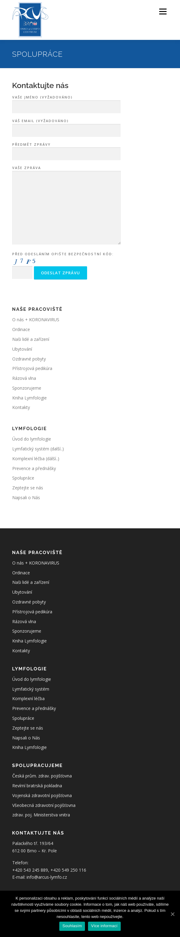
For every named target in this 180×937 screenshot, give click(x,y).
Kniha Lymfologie (29, 398)
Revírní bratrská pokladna (37, 786)
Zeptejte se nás (27, 488)
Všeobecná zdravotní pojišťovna (43, 805)
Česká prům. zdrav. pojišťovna (42, 776)
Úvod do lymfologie (31, 439)
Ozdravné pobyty (29, 359)
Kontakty (21, 407)
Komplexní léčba (28, 698)
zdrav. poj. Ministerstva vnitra (41, 815)
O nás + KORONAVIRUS (35, 319)
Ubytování (22, 349)
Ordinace (21, 329)
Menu (162, 11)
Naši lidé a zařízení (30, 339)
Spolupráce (23, 478)
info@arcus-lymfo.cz (47, 877)
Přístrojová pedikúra (32, 368)
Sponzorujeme (26, 388)
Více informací (104, 926)
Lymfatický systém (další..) (38, 449)
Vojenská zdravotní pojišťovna (42, 795)
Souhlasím (72, 926)
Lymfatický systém (30, 689)
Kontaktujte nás (40, 85)
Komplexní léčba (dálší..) (35, 458)
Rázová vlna (24, 378)
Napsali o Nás (26, 497)
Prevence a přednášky (34, 468)
